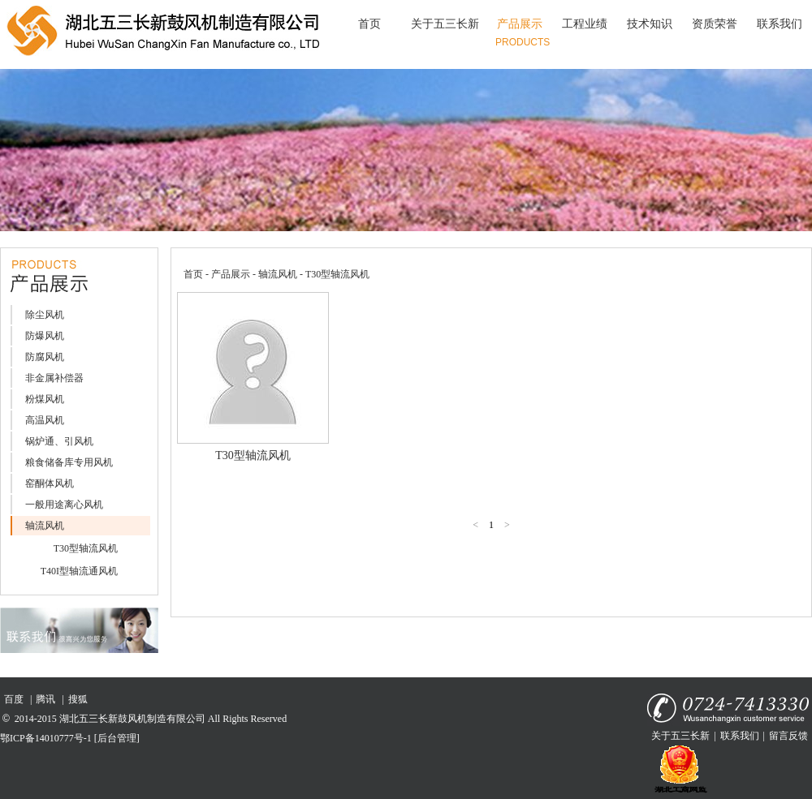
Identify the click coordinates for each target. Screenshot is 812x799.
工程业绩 (584, 24)
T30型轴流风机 (86, 548)
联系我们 (779, 24)
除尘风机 (44, 314)
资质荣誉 (714, 24)
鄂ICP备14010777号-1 (46, 738)
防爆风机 (44, 336)
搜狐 (78, 699)
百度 (14, 699)
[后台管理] (117, 738)
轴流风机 (44, 525)
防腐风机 (44, 357)
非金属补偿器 (54, 378)
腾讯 (45, 699)
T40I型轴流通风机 (79, 571)
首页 (369, 24)
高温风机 (44, 420)
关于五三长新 (445, 24)
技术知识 (649, 24)
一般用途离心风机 (64, 504)
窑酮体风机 (49, 483)
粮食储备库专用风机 (69, 462)
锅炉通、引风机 (59, 441)
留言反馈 (788, 735)
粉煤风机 (44, 399)
